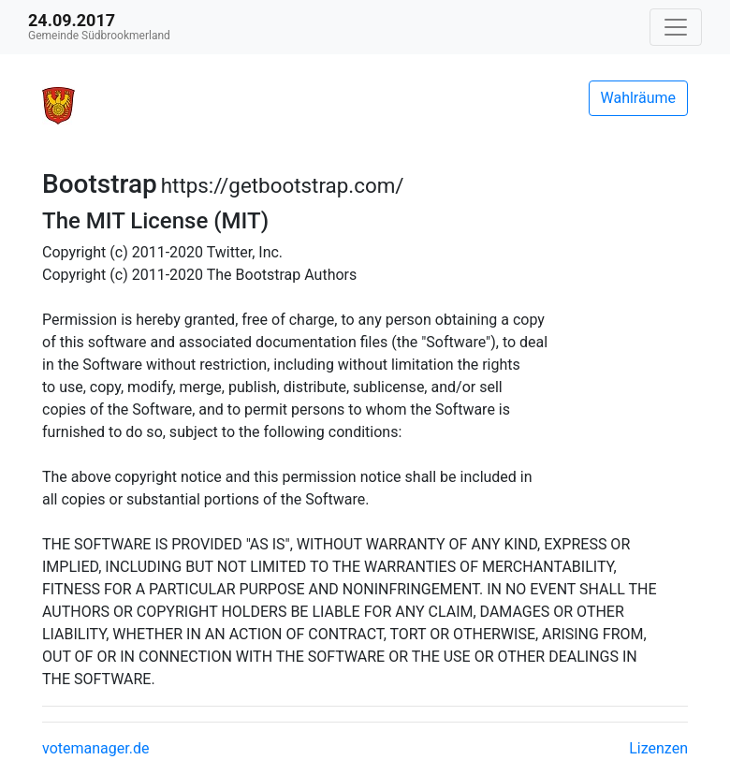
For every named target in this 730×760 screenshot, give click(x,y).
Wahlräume (639, 98)
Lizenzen (658, 748)
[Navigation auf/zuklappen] (676, 27)
